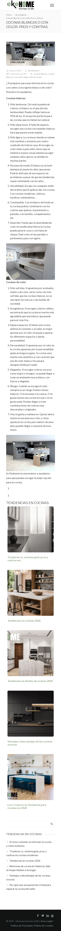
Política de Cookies (43, 925)
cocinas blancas (40, 74)
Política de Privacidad (21, 925)
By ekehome (33, 70)
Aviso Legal (46, 921)
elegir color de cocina (32, 77)
